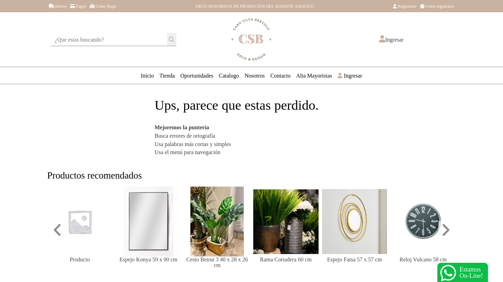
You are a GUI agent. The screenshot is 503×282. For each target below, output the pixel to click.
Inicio (147, 75)
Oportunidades (196, 75)
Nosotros (255, 75)
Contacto (280, 75)
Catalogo (229, 75)
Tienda (167, 75)
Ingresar (349, 75)
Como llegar (103, 6)
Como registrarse (437, 6)
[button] (391, 39)
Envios (58, 6)
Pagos (78, 6)
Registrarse (405, 6)
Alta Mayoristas (314, 75)
